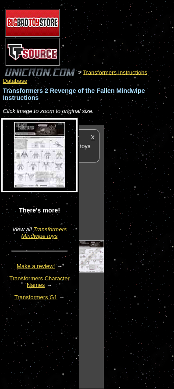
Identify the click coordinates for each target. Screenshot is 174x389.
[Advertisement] (139, 256)
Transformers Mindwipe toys (44, 232)
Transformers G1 (35, 297)
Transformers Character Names (39, 281)
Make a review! (36, 266)
